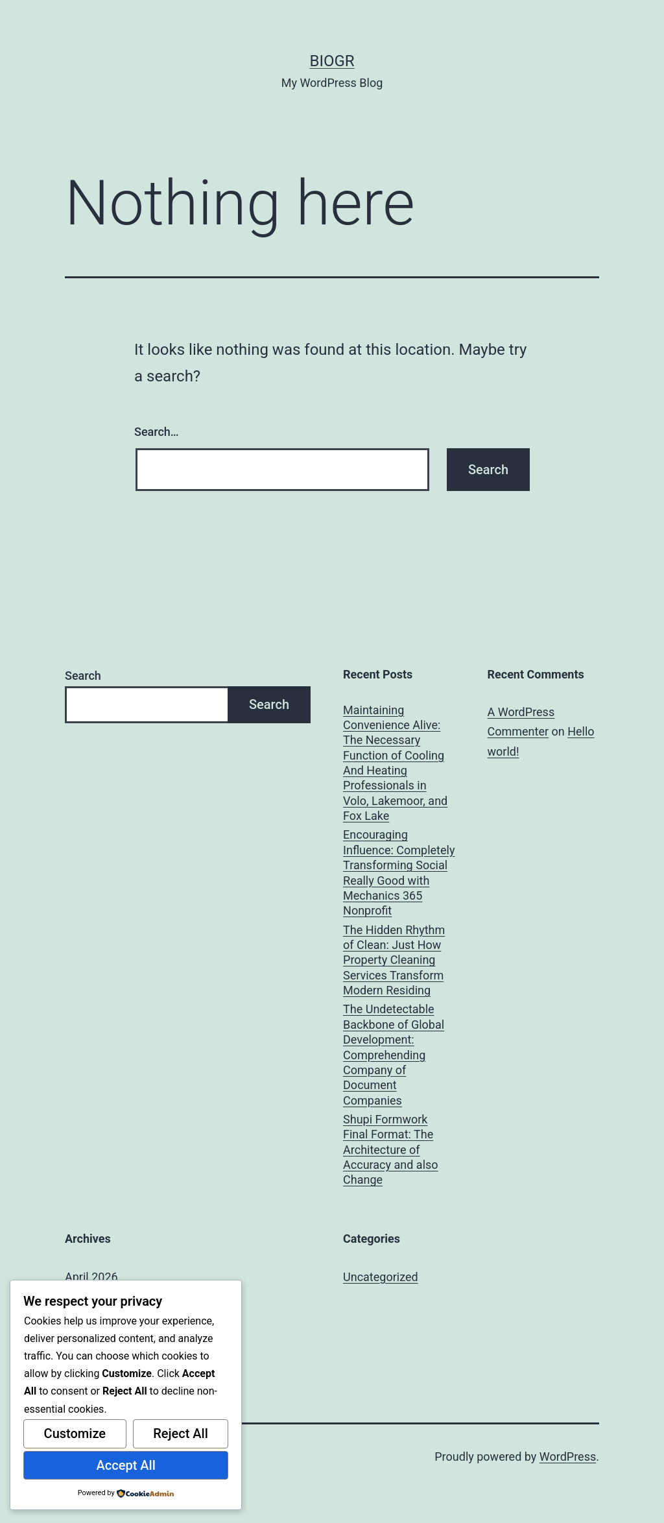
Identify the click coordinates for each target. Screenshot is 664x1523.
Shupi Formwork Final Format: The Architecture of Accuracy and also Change (390, 1149)
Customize (75, 1433)
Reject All (180, 1433)
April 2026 (91, 1277)
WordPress (568, 1456)
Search (83, 675)
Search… (156, 431)
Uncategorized (380, 1277)
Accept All (126, 1465)
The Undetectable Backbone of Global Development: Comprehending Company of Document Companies (393, 1054)
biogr (331, 61)
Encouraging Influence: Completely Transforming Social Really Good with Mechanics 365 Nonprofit (399, 872)
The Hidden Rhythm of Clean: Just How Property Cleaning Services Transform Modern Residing (394, 960)
